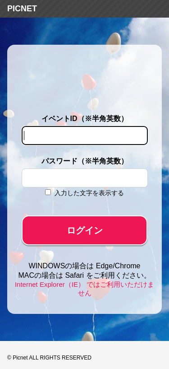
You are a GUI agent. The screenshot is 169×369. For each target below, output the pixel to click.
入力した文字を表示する (89, 192)
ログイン (85, 230)
